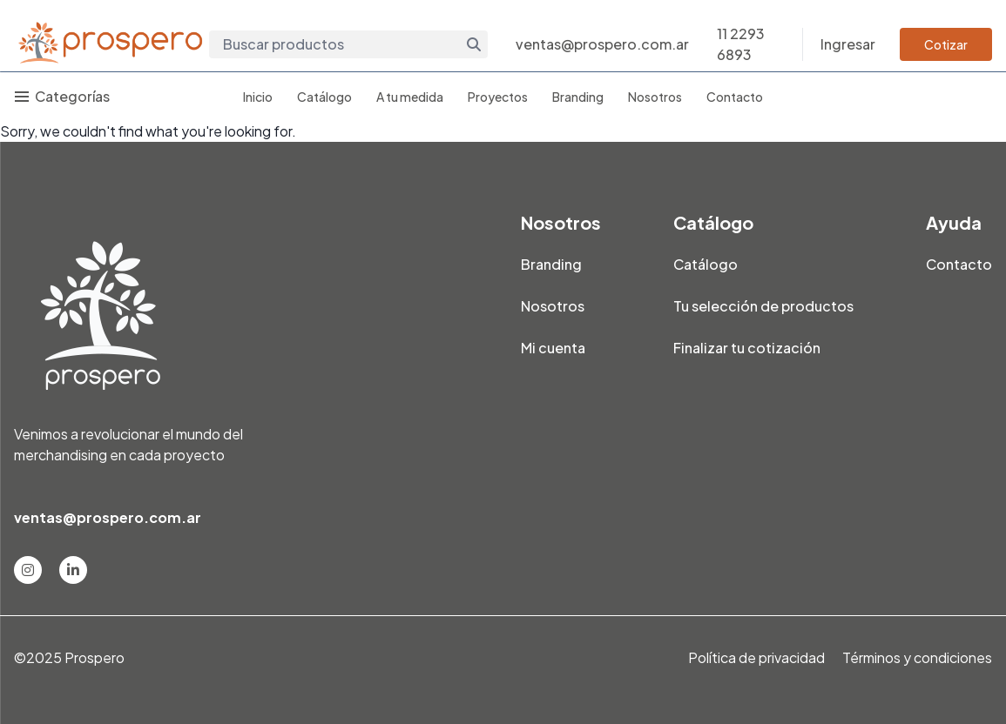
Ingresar (847, 44)
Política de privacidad (756, 657)
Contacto (734, 96)
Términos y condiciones (917, 657)
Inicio (258, 96)
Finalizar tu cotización (746, 348)
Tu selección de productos (763, 306)
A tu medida (409, 96)
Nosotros (655, 96)
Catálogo (324, 96)
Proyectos (498, 96)
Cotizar (946, 44)
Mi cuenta (553, 348)
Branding (578, 96)
